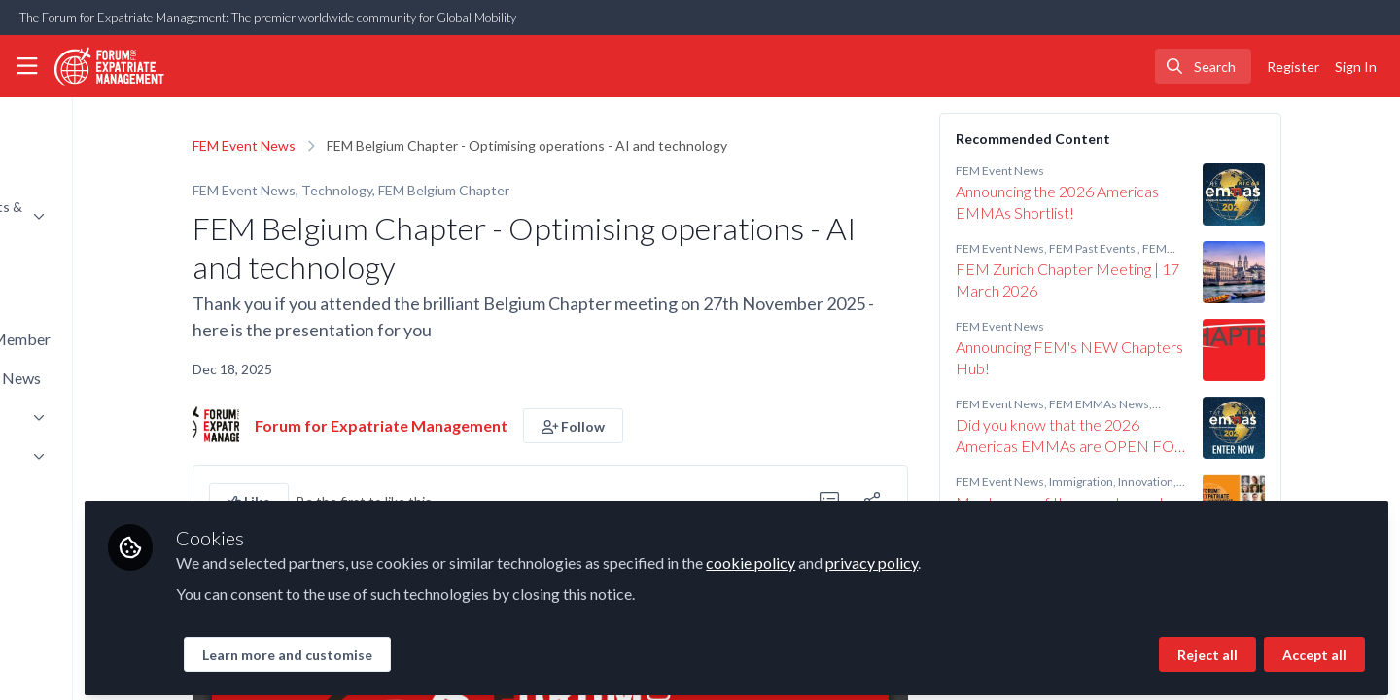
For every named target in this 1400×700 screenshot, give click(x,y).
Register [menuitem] (1293, 66)
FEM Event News (331, 145)
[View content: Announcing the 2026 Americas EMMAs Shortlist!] (1321, 194)
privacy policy (1047, 555)
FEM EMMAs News (1187, 404)
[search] (1203, 66)
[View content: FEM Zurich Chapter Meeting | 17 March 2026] (1321, 272)
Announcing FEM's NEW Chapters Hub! (1157, 357)
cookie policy (926, 555)
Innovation (1233, 481)
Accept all (1314, 648)
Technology (424, 190)
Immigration (1169, 481)
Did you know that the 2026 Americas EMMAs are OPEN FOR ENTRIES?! (1157, 436)
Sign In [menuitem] (1356, 66)
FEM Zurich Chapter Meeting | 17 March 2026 (1155, 279)
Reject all (1207, 648)
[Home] (109, 66)
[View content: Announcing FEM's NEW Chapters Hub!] (1321, 350)
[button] (661, 425)
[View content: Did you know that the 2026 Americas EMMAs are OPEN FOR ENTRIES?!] (1321, 428)
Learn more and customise (463, 648)
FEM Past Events (1181, 248)
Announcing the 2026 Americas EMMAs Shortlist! (1144, 202)
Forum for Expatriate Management (468, 425)
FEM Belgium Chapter (531, 190)
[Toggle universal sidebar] (27, 66)
